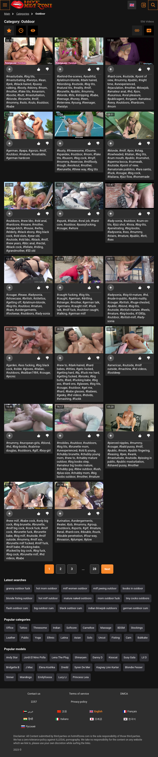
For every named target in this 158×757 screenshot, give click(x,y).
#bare (10, 309)
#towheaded (115, 154)
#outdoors (122, 102)
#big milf (19, 535)
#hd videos (74, 395)
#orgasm (131, 99)
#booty (21, 87)
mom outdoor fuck (109, 598)
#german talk (90, 302)
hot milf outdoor (48, 598)
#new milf (12, 520)
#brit (143, 236)
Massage (105, 627)
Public (25, 637)
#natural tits (64, 87)
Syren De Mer (82, 667)
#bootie (11, 95)
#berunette (64, 169)
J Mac (29, 667)
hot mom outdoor (46, 588)
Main (7, 13)
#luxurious (114, 95)
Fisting (116, 637)
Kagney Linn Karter (107, 667)
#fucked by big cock (19, 550)
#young (76, 102)
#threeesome (75, 150)
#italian (129, 154)
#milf (35, 99)
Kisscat (113, 657)
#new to (62, 365)
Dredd (64, 667)
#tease (22, 294)
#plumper (77, 539)
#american (114, 365)
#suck (96, 532)
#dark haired (89, 80)
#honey (74, 99)
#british (27, 298)
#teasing (112, 454)
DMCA (124, 693)
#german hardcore (18, 158)
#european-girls (30, 443)
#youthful (89, 76)
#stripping (82, 95)
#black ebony (25, 232)
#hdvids (87, 395)
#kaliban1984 (29, 372)
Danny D (97, 657)
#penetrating (115, 228)
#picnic (11, 376)
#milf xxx (36, 539)
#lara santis (143, 169)
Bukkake (142, 637)
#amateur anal (116, 91)
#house (28, 228)
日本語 (96, 719)
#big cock (80, 158)
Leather (10, 637)
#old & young (87, 450)
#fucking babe (81, 380)
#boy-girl (44, 450)
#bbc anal (28, 243)
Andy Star (12, 657)
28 (94, 569)
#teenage (63, 99)
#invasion (63, 539)
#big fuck (39, 550)
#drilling (86, 298)
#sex (110, 239)
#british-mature (130, 309)
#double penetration (69, 535)
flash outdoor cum (17, 608)
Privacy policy (79, 701)
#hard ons (69, 383)
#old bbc (24, 239)
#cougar (121, 173)
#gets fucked (84, 369)
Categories (22, 13)
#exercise (76, 161)
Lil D (144, 657)
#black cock (14, 247)
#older (18, 369)
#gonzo (33, 150)
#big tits (29, 76)
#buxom (67, 158)
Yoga (38, 637)
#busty (61, 150)
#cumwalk (135, 161)
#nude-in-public (117, 298)
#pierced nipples (118, 443)
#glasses (82, 383)
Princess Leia (81, 677)
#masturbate (14, 76)
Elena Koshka (47, 667)
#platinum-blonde (68, 80)
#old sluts (20, 236)
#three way (79, 169)
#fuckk (76, 398)
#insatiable (38, 154)
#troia (130, 224)
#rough (61, 165)
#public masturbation (130, 461)
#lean (42, 80)
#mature (24, 154)
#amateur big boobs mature (74, 465)
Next (107, 569)
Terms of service (79, 693)
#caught (62, 298)
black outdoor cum (71, 608)
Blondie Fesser (134, 667)
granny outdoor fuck (18, 588)
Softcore (71, 627)
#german (12, 150)
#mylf (91, 158)
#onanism (38, 91)
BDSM (121, 627)
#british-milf (128, 317)
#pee (123, 454)
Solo (89, 637)
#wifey (39, 228)
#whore (73, 228)
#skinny (32, 87)
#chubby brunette (68, 454)
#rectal (40, 243)
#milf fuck (69, 309)
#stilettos (39, 298)
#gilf (35, 450)
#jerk (9, 84)
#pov (137, 91)
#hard (60, 391)
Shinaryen (80, 657)
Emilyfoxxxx (45, 677)
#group (91, 524)
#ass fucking (26, 365)
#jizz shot (119, 224)
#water (61, 524)
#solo (23, 102)
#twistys (31, 80)
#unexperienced (124, 84)
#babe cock (27, 520)
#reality (78, 87)
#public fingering (139, 450)
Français (130, 711)
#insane (26, 224)
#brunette (24, 99)
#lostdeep (113, 372)
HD (149, 30)
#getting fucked (67, 376)
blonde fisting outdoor (19, 598)
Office (9, 627)
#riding (38, 247)
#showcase (13, 298)
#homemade (141, 176)
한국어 (130, 719)
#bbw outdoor (83, 469)
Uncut (102, 637)
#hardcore (137, 102)
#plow (88, 539)
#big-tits (140, 224)
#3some (90, 150)
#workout (73, 165)
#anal (60, 532)
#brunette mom (78, 446)
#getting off (13, 302)
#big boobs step (78, 461)
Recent (21, 30)
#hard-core (114, 76)
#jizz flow (126, 176)
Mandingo (26, 677)
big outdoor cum (44, 608)
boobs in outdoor (133, 588)
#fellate (28, 247)
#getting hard (65, 372)
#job (70, 524)
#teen (84, 99)
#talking (62, 313)
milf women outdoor (75, 588)
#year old (34, 236)
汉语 (62, 711)
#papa (23, 150)
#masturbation (35, 95)
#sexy (111, 102)
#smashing (64, 398)
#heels (145, 309)
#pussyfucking (86, 224)
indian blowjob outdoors (102, 608)
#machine (124, 369)
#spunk (61, 220)
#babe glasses (75, 391)
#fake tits (24, 91)
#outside (77, 84)
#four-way (90, 535)
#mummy (87, 91)
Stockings (137, 627)
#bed (68, 380)
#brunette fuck (23, 532)
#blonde (11, 99)
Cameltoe (88, 627)
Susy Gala (129, 657)
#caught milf (79, 306)
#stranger (63, 302)
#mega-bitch (14, 228)
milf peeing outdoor (105, 588)
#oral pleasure (131, 95)
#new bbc (27, 220)
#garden (11, 365)
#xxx (126, 232)
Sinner (10, 677)
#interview (63, 102)
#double (85, 532)
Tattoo (23, 627)
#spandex (63, 154)
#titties (70, 369)
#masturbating (15, 80)
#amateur (144, 99)
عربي (28, 711)
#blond (122, 306)
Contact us (33, 693)
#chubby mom (80, 473)
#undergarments (25, 309)
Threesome (40, 627)
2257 (34, 701)
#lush (96, 469)
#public (75, 91)
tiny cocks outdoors (137, 598)
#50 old (30, 250)
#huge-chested (139, 302)
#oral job (84, 220)
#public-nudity (137, 298)
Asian (77, 637)
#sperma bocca (117, 161)
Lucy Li (62, 677)
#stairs (111, 236)
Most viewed (33, 30)
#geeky (61, 395)
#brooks (83, 376)
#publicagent (115, 99)
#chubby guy (65, 469)
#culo (31, 102)
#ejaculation (115, 87)
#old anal (40, 220)
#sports (76, 528)
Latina (64, 637)
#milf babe (13, 547)
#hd (129, 91)
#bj (77, 372)
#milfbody (90, 161)
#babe (10, 106)
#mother (11, 91)
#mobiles (63, 443)
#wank (132, 454)
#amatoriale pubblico (121, 169)
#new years (13, 243)
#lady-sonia (114, 220)
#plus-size (63, 473)
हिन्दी (28, 719)
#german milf (77, 313)
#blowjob (143, 87)
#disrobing (64, 84)
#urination (63, 520)
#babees (91, 391)
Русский (28, 726)
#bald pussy (127, 446)
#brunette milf (29, 554)
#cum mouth (115, 158)
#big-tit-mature (132, 294)
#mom (42, 87)
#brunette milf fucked (20, 543)
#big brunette (22, 524)
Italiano (62, 719)
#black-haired (22, 84)
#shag (139, 150)
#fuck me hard (90, 372)
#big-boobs (132, 228)
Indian (56, 627)
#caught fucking (67, 294)
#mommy (12, 102)
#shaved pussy (116, 465)
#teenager (88, 102)
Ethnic (51, 637)
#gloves (28, 369)
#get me (86, 387)
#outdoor (42, 102)
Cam (128, 637)
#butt (20, 95)
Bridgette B (12, 667)
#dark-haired (76, 365)
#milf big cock (15, 528)
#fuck (111, 173)
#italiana (112, 176)
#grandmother (15, 250)
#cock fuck (33, 528)
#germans (63, 306)
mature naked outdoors (78, 598)
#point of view (129, 165)
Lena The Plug (60, 657)
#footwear (12, 313)
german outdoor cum (135, 608)
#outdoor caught (87, 309)
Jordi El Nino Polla (35, 657)
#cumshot (142, 158)
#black (35, 239)
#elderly (11, 232)
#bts (71, 95)
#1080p (140, 313)
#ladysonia (114, 232)
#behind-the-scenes (69, 76)
